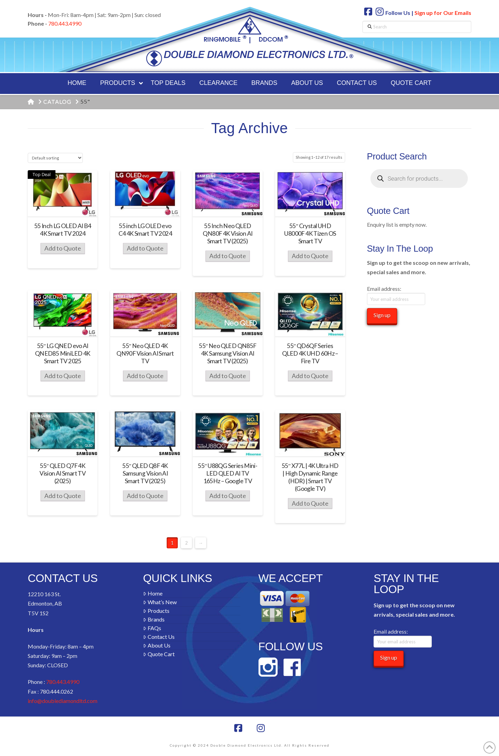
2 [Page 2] (186, 543)
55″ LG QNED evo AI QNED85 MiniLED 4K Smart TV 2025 (62, 353)
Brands (154, 619)
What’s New (160, 602)
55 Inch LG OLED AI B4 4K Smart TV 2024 (62, 229)
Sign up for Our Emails (442, 12)
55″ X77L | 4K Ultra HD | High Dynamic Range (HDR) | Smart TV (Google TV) (310, 477)
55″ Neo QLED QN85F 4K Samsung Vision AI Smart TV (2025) (227, 353)
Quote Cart (159, 654)
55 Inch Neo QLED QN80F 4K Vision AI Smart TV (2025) (227, 233)
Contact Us (159, 636)
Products (156, 610)
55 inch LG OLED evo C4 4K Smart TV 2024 (145, 229)
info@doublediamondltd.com (62, 700)
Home (153, 593)
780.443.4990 (64, 23)
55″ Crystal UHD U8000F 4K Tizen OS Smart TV (310, 233)
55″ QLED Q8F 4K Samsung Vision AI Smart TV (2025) (145, 473)
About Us (156, 645)
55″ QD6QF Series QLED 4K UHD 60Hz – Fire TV (310, 353)
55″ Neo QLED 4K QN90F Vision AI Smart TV (145, 353)
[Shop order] (55, 158)
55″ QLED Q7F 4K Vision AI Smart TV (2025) (63, 473)
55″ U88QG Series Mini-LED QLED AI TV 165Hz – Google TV (227, 473)
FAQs (152, 628)
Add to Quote (62, 248)
